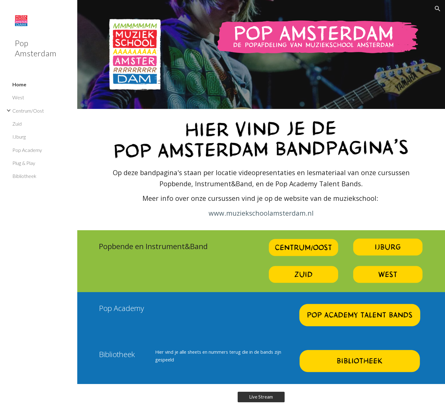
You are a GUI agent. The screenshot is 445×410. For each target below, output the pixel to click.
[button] (437, 8)
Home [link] (19, 84)
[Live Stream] (261, 397)
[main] (261, 193)
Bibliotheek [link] (24, 176)
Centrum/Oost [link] (28, 111)
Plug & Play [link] (23, 163)
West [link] (18, 97)
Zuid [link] (17, 124)
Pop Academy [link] (27, 150)
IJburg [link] (19, 137)
